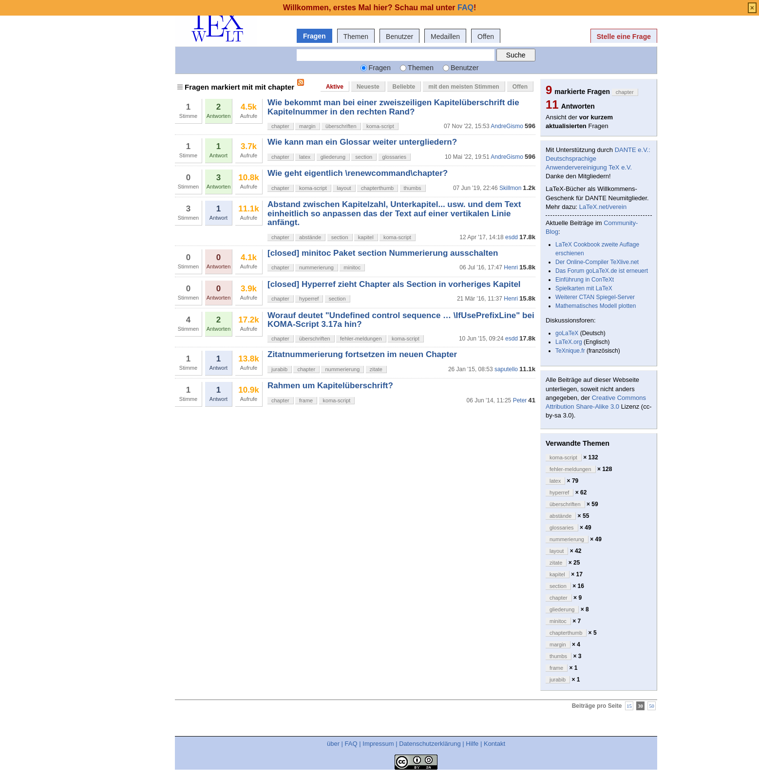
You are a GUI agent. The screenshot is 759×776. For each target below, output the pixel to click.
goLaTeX (566, 333)
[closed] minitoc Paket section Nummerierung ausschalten (382, 253)
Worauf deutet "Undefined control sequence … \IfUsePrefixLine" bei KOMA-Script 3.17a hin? (400, 320)
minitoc (352, 267)
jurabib (279, 369)
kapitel (366, 237)
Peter (520, 400)
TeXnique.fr (570, 350)
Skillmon (510, 188)
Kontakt (494, 743)
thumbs (412, 188)
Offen (485, 36)
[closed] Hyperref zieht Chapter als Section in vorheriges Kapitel (394, 284)
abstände (310, 237)
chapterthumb (377, 188)
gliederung (333, 157)
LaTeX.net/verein (603, 206)
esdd (511, 237)
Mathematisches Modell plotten (595, 306)
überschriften (341, 126)
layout (344, 188)
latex (304, 157)
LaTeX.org (568, 342)
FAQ (351, 743)
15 (629, 705)
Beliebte (404, 86)
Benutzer (399, 36)
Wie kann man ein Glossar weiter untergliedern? (362, 142)
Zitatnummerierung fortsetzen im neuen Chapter (362, 354)
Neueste (368, 86)
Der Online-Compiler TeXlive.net (597, 262)
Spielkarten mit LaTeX (583, 288)
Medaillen (445, 36)
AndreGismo (507, 126)
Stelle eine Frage (624, 36)
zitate (376, 369)
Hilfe (472, 743)
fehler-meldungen (361, 338)
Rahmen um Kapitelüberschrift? (330, 385)
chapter (280, 126)
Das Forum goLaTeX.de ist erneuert (601, 270)
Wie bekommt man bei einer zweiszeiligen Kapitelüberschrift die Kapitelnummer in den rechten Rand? (393, 107)
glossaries (394, 157)
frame (306, 400)
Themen (355, 36)
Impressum (378, 743)
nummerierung (316, 267)
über (333, 743)
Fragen (314, 36)
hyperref (309, 299)
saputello (506, 369)
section (363, 157)
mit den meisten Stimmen (463, 86)
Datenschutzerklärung (429, 743)
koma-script (380, 126)
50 (651, 705)
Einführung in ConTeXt (584, 279)
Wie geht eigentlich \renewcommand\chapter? (357, 173)
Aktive (334, 86)
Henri (511, 267)
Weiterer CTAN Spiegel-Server (595, 297)
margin (307, 126)
